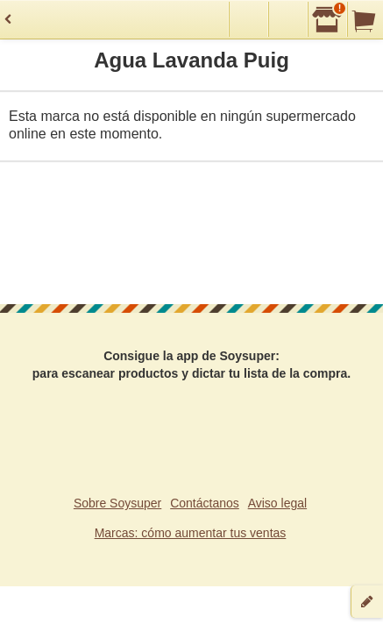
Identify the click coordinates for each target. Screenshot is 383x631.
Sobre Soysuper (117, 503)
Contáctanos (204, 503)
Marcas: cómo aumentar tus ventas (191, 533)
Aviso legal (277, 503)
